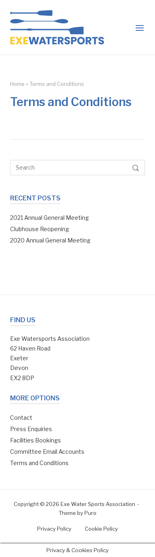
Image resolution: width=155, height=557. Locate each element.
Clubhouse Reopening (39, 228)
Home (17, 84)
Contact (21, 417)
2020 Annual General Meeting (50, 240)
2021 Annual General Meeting (49, 217)
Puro (90, 513)
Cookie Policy (101, 528)
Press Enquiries (31, 428)
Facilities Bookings (35, 440)
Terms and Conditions (39, 462)
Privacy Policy (54, 528)
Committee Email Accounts (47, 451)
